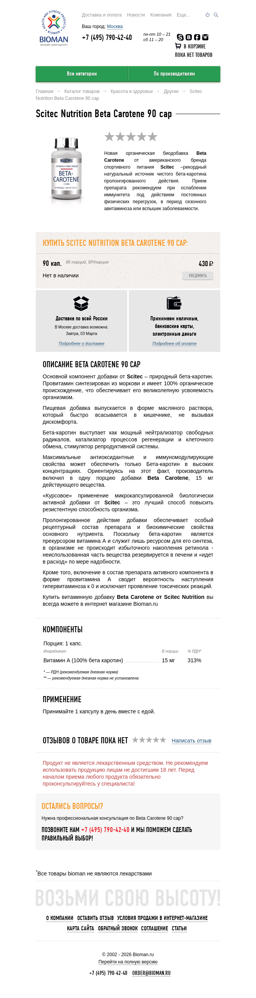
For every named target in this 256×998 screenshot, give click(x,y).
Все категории (82, 73)
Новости (136, 15)
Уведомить (198, 276)
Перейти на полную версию (128, 962)
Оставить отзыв (95, 918)
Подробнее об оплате (174, 343)
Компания (160, 15)
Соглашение (154, 928)
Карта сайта (80, 928)
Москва (115, 26)
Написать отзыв (191, 741)
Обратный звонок (118, 928)
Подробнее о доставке (81, 343)
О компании (59, 918)
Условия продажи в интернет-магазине (162, 918)
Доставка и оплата (102, 15)
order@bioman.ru (151, 973)
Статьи (179, 928)
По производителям (174, 73)
